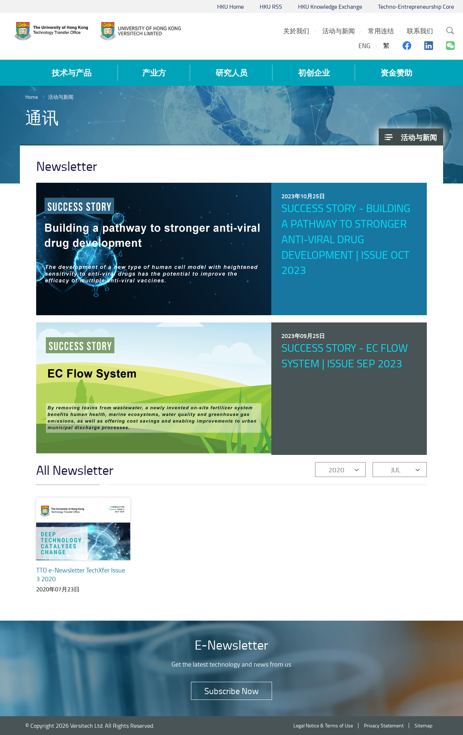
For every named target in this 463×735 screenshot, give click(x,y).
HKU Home (230, 6)
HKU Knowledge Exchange (330, 6)
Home (31, 96)
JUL (395, 469)
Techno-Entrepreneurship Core (416, 6)
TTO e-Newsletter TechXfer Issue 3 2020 (80, 574)
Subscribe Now (231, 691)
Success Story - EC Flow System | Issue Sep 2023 (344, 355)
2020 (336, 469)
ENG (364, 45)
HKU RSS (271, 6)
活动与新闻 (60, 96)
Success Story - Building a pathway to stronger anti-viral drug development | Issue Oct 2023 (345, 238)
